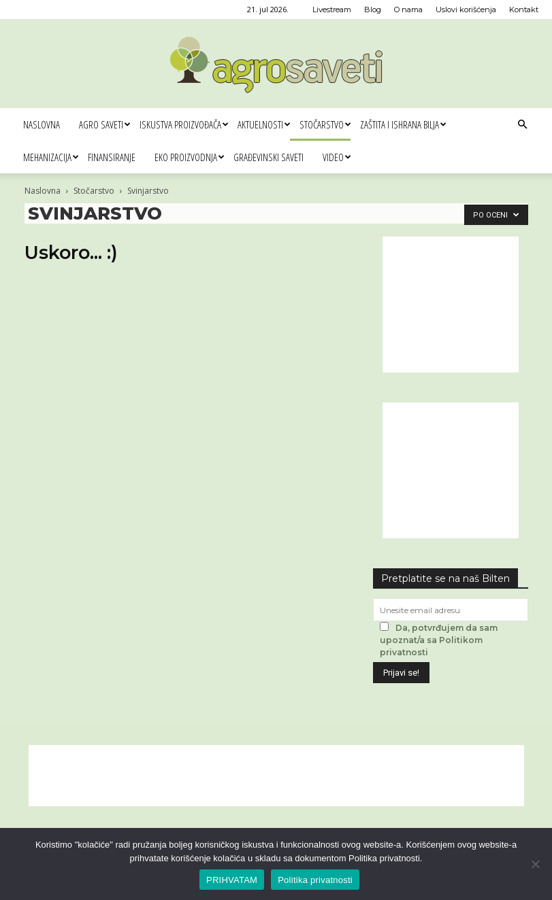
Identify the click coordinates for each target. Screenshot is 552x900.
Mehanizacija (50, 157)
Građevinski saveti (268, 157)
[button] (522, 124)
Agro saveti (104, 124)
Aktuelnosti (264, 124)
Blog (372, 9)
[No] (535, 864)
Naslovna (41, 124)
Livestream (331, 9)
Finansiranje (111, 157)
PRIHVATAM (231, 880)
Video (337, 157)
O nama (408, 9)
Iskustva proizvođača (184, 124)
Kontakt (523, 9)
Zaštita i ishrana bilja (403, 124)
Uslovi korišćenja (466, 9)
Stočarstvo (325, 124)
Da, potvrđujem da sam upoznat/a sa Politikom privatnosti (439, 640)
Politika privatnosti (315, 880)
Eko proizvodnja (189, 157)
